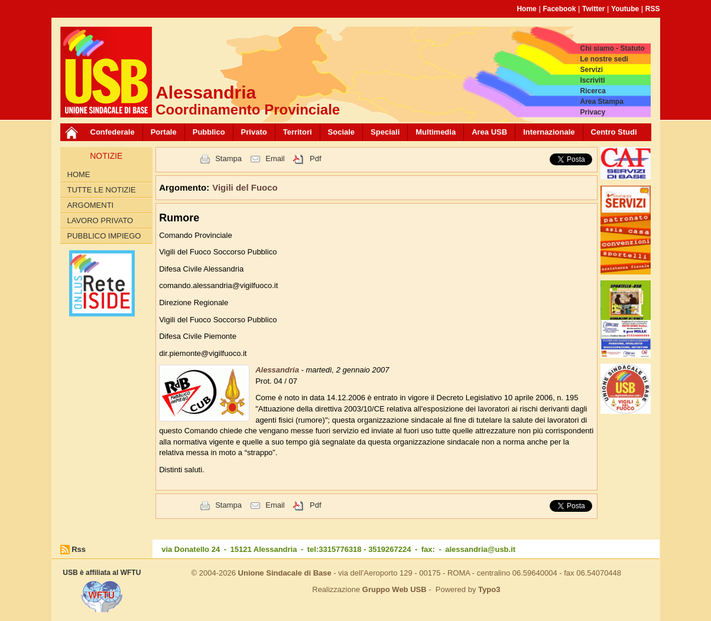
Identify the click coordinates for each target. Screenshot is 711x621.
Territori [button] (297, 132)
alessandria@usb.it (480, 549)
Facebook (559, 9)
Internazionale (548, 132)
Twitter (593, 9)
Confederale (112, 132)
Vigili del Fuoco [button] (245, 187)
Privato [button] (254, 132)
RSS (652, 9)
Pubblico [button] (209, 132)
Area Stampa (601, 101)
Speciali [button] (385, 132)
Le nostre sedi (604, 59)
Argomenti (90, 205)
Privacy (592, 112)
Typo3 (489, 589)
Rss (79, 549)
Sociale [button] (341, 132)
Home (526, 9)
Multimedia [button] (435, 132)
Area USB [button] (489, 132)
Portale (164, 132)
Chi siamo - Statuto (612, 48)
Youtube (625, 9)
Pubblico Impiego (104, 235)
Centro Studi (614, 132)
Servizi (591, 70)
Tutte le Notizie (101, 189)
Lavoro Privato (100, 220)
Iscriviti (592, 80)
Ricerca (592, 91)
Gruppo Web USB (394, 589)
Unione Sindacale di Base (285, 572)
